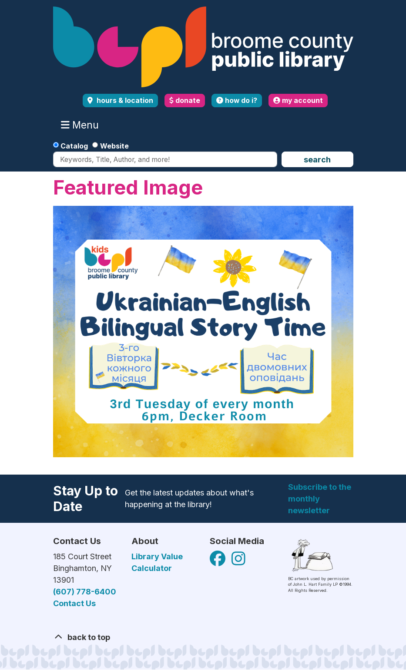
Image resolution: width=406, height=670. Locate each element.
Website (114, 146)
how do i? (236, 100)
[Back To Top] (203, 637)
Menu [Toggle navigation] (81, 125)
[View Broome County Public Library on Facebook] (218, 561)
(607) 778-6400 (84, 591)
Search (317, 159)
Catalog (74, 146)
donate (184, 100)
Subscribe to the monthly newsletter (319, 498)
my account (298, 100)
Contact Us (74, 603)
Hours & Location (124, 100)
